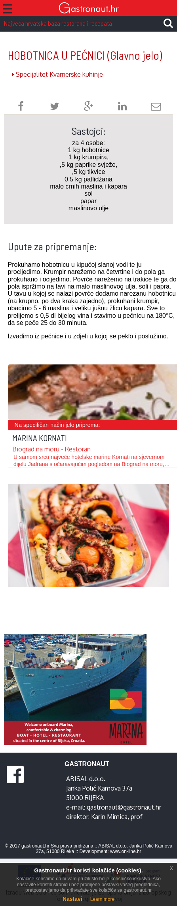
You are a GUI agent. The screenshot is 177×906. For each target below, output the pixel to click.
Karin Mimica (109, 817)
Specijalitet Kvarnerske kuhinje (57, 74)
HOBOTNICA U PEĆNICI (85, 55)
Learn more (102, 899)
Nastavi (72, 899)
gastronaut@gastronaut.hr (124, 807)
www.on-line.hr (125, 851)
